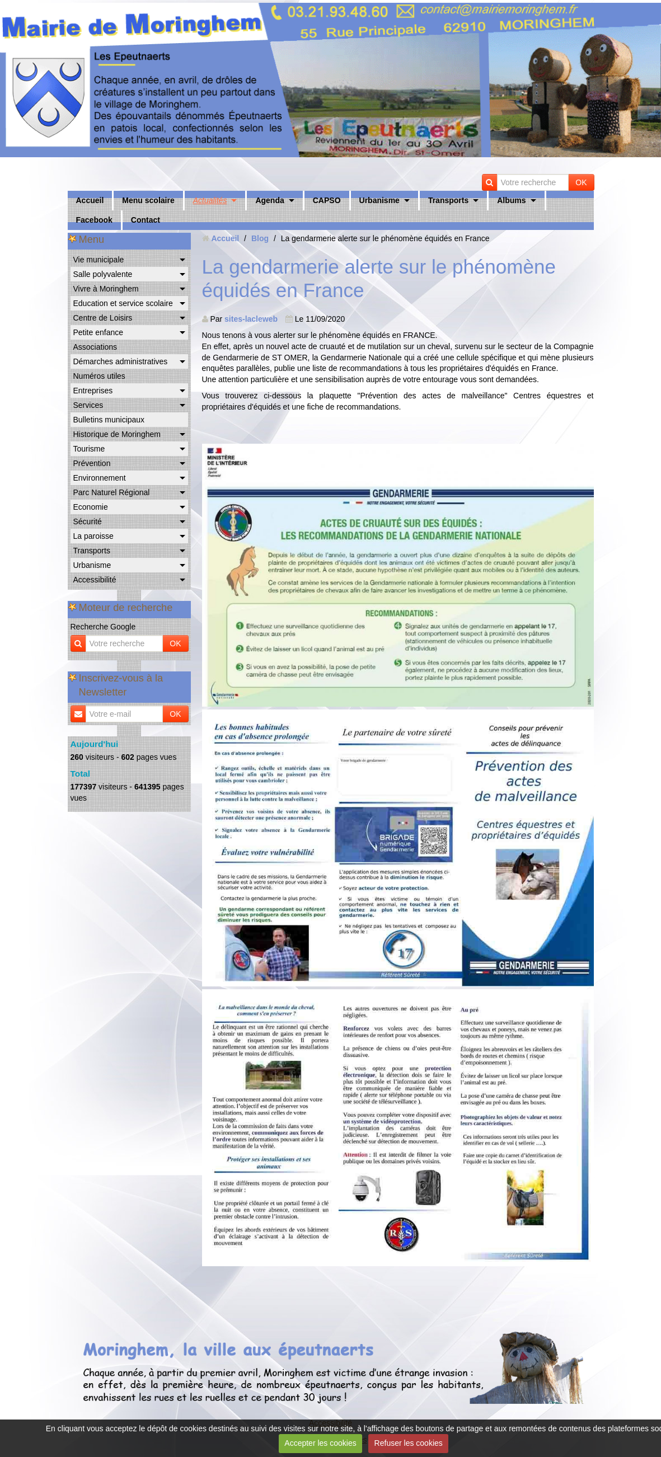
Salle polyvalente (103, 274)
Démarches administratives (120, 361)
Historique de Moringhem (117, 434)
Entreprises (93, 390)
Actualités (210, 200)
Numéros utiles (99, 376)
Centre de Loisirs (103, 317)
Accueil (90, 200)
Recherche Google (103, 626)
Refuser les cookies (408, 1443)
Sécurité (87, 521)
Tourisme (89, 448)
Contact (145, 219)
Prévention (92, 463)
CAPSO (327, 200)
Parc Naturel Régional (111, 492)
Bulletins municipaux (109, 419)
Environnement (99, 477)
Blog (260, 238)
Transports (448, 200)
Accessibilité (94, 579)
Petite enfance (98, 332)
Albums (511, 200)
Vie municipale (98, 259)
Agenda (269, 200)
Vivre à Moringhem (106, 288)
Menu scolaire (148, 200)
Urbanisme (379, 200)
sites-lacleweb (251, 318)
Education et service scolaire (123, 303)
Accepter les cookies (320, 1443)
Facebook (94, 219)
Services (88, 405)
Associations (95, 346)
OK (581, 182)
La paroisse (93, 536)
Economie (90, 506)
